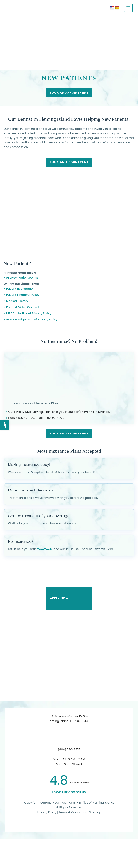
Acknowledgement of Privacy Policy (32, 321)
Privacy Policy (46, 814)
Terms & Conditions (73, 814)
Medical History (17, 302)
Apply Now (69, 600)
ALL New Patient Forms (22, 279)
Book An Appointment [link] (69, 163)
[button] (4, 425)
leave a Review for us (69, 794)
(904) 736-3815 (69, 751)
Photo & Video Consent (22, 308)
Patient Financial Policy (22, 296)
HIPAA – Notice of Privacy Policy (28, 314)
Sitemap (95, 814)
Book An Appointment (69, 93)
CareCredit (45, 551)
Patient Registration (20, 290)
